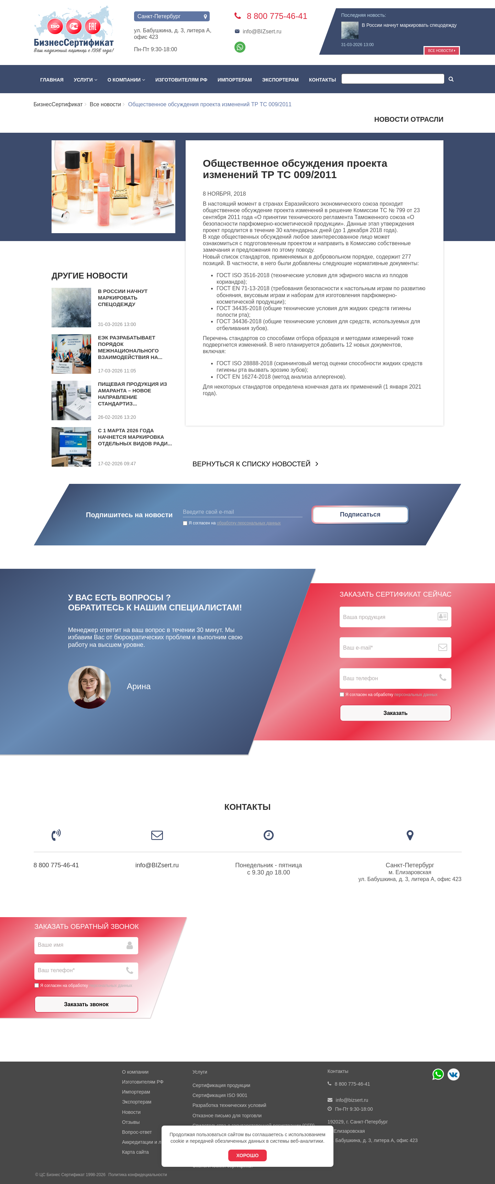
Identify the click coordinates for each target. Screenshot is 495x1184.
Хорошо (247, 1155)
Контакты (322, 80)
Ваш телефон (360, 678)
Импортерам (235, 80)
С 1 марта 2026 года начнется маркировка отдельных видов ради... (135, 436)
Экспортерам (280, 80)
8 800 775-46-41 (56, 865)
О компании (126, 80)
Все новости (441, 51)
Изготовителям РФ (181, 80)
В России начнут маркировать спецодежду (409, 25)
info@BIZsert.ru (257, 31)
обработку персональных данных (249, 523)
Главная (52, 80)
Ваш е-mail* (358, 648)
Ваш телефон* (56, 970)
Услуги (85, 80)
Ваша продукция (364, 617)
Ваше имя (50, 945)
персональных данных (415, 694)
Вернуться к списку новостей (251, 464)
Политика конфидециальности (137, 1174)
